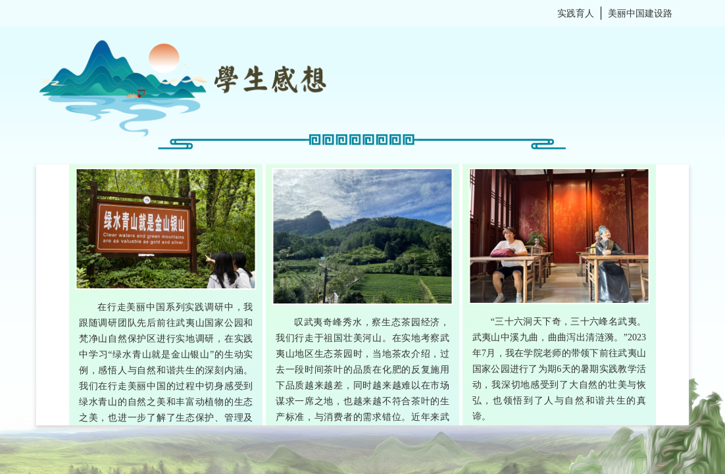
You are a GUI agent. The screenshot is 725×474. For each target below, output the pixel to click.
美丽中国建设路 (640, 13)
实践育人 (575, 13)
